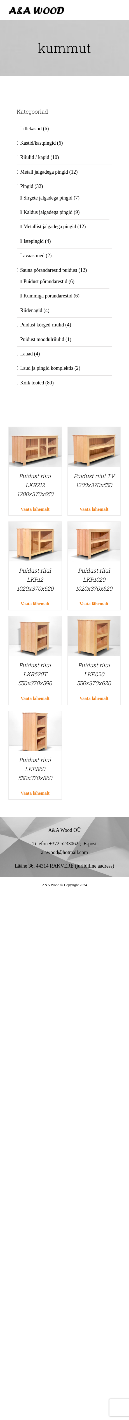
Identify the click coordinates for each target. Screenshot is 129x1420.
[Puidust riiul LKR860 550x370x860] (35, 715)
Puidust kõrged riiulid (42, 325)
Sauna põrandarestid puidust (48, 270)
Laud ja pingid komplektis (46, 368)
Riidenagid (31, 310)
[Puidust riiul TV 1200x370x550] (94, 431)
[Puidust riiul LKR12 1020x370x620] (35, 526)
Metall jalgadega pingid (44, 172)
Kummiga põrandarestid (48, 296)
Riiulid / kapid (34, 157)
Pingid (26, 186)
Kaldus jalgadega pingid (48, 212)
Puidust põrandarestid (45, 281)
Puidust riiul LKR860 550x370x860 (35, 768)
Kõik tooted (32, 383)
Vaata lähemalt (35, 509)
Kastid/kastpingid (38, 143)
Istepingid (34, 241)
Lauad (26, 354)
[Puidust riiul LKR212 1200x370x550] (35, 431)
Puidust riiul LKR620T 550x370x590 (35, 674)
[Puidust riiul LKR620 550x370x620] (94, 620)
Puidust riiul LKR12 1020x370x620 (35, 579)
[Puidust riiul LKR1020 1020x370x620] (94, 526)
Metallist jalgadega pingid (50, 226)
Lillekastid (31, 128)
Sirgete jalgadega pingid (48, 198)
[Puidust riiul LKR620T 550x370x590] (35, 620)
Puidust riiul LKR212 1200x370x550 (35, 485)
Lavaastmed (32, 255)
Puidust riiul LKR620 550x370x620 (94, 674)
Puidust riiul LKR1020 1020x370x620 (94, 579)
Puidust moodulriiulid (42, 339)
